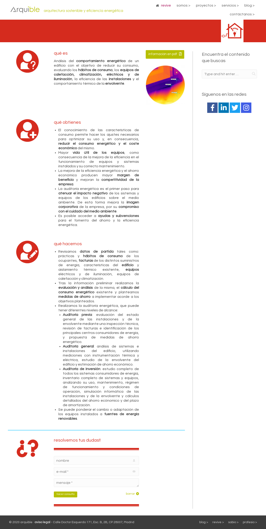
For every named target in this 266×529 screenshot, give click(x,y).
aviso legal (42, 522)
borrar (130, 493)
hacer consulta (66, 494)
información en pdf (165, 54)
